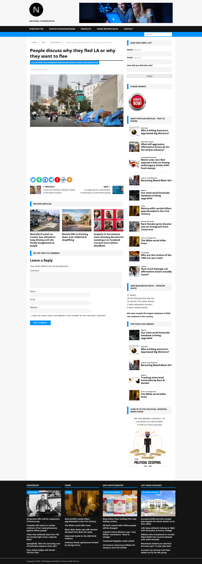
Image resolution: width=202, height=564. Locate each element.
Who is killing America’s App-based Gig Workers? (155, 132)
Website (33, 307)
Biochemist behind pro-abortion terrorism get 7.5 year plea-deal (156, 544)
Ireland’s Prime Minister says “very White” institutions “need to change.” (119, 534)
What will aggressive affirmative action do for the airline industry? (155, 147)
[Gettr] (57, 179)
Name (33, 291)
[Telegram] (51, 179)
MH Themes (74, 561)
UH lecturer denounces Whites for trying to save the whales (119, 546)
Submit (149, 76)
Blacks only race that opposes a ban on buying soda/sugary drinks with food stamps (155, 164)
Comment (34, 270)
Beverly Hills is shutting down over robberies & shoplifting (75, 237)
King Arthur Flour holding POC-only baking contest (119, 520)
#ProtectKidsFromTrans (62, 29)
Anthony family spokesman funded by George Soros (81, 543)
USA (43, 42)
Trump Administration (149, 157)
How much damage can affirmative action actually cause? (156, 271)
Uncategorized (151, 238)
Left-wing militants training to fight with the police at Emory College (158, 529)
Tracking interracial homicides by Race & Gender (153, 380)
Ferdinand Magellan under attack (118, 541)
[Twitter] (33, 179)
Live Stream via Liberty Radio (149, 421)
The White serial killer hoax (153, 242)
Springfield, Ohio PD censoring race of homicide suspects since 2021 (43, 544)
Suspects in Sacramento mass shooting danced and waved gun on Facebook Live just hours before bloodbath (108, 240)
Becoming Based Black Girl (156, 180)
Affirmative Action (147, 142)
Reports (143, 190)
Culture (143, 178)
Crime (143, 206)
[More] (69, 179)
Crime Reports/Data (107, 29)
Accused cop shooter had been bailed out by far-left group (155, 551)
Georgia (143, 221)
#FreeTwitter (36, 29)
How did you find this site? (140, 65)
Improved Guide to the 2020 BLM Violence (80, 537)
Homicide (144, 128)
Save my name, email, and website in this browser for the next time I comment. (69, 315)
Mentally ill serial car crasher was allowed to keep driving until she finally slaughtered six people (42, 240)
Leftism (143, 266)
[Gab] (39, 179)
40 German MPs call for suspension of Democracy (43, 520)
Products (86, 29)
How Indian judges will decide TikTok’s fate (41, 551)
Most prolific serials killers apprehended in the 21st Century (156, 211)
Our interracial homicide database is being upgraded (155, 195)
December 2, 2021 (41, 69)
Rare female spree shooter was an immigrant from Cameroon (156, 227)
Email (32, 299)
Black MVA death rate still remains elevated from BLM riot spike (81, 530)
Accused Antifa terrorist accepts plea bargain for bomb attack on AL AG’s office (158, 521)
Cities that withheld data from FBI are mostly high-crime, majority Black (43, 537)
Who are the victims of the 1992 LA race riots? (156, 256)
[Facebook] (45, 179)
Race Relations (152, 178)
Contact (128, 29)
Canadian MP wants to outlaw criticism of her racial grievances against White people (42, 528)
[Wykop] (63, 179)
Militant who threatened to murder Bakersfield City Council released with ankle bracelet (158, 537)
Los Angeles (145, 253)
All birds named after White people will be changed (119, 526)
